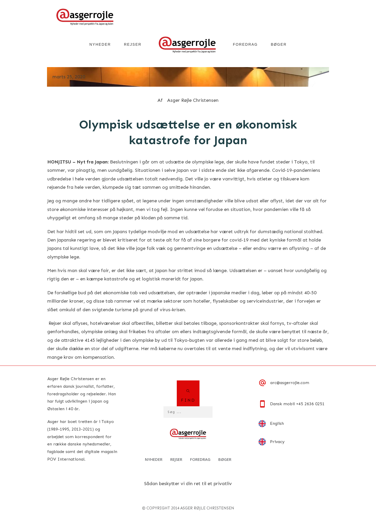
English (277, 423)
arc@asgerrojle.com (289, 382)
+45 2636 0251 (310, 403)
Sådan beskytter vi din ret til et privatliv (188, 483)
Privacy (277, 441)
